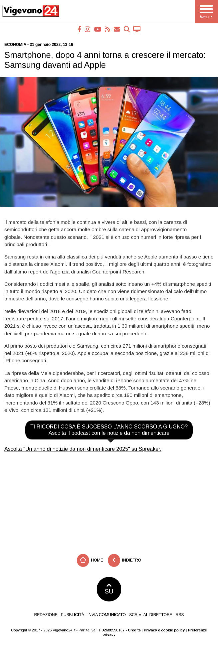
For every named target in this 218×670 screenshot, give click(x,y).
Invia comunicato (107, 614)
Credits (134, 630)
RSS (180, 614)
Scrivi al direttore (150, 614)
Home (90, 560)
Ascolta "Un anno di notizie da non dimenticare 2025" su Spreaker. (82, 449)
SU (109, 589)
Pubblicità (72, 614)
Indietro (124, 560)
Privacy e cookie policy (164, 630)
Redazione (45, 614)
